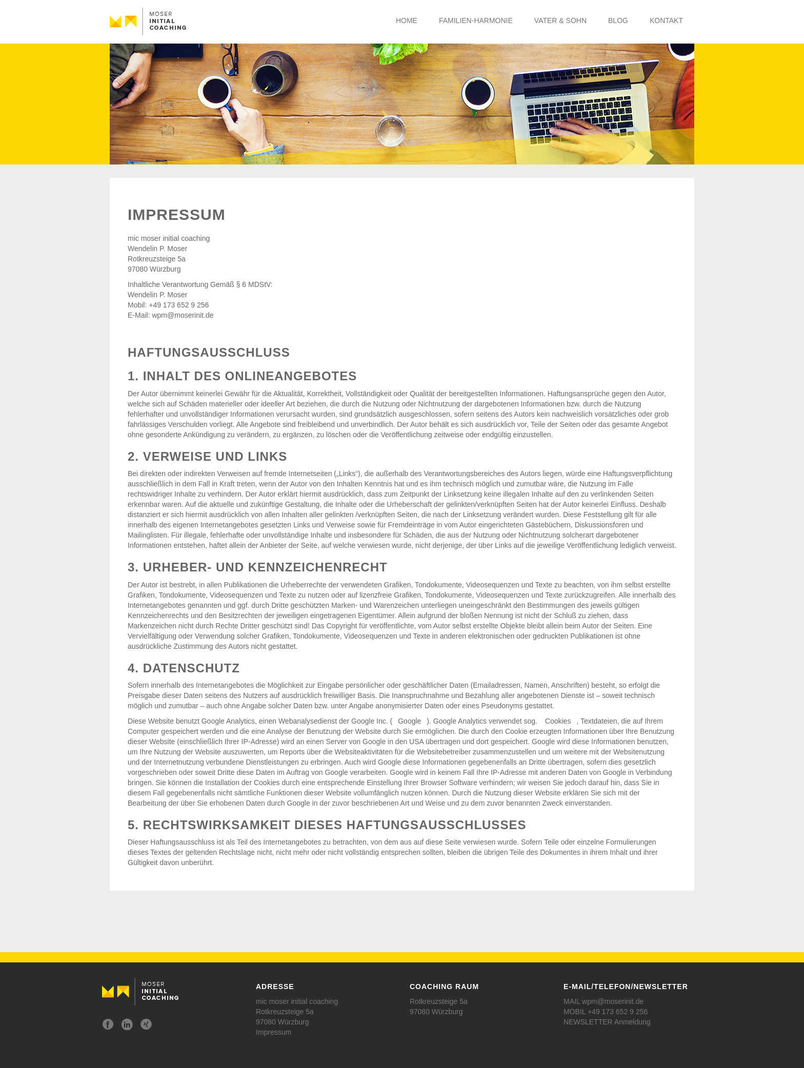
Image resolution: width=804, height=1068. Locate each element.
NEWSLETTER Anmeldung (607, 1022)
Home (406, 20)
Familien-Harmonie (476, 20)
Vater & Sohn (560, 20)
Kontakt (666, 20)
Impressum (273, 1032)
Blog (618, 20)
